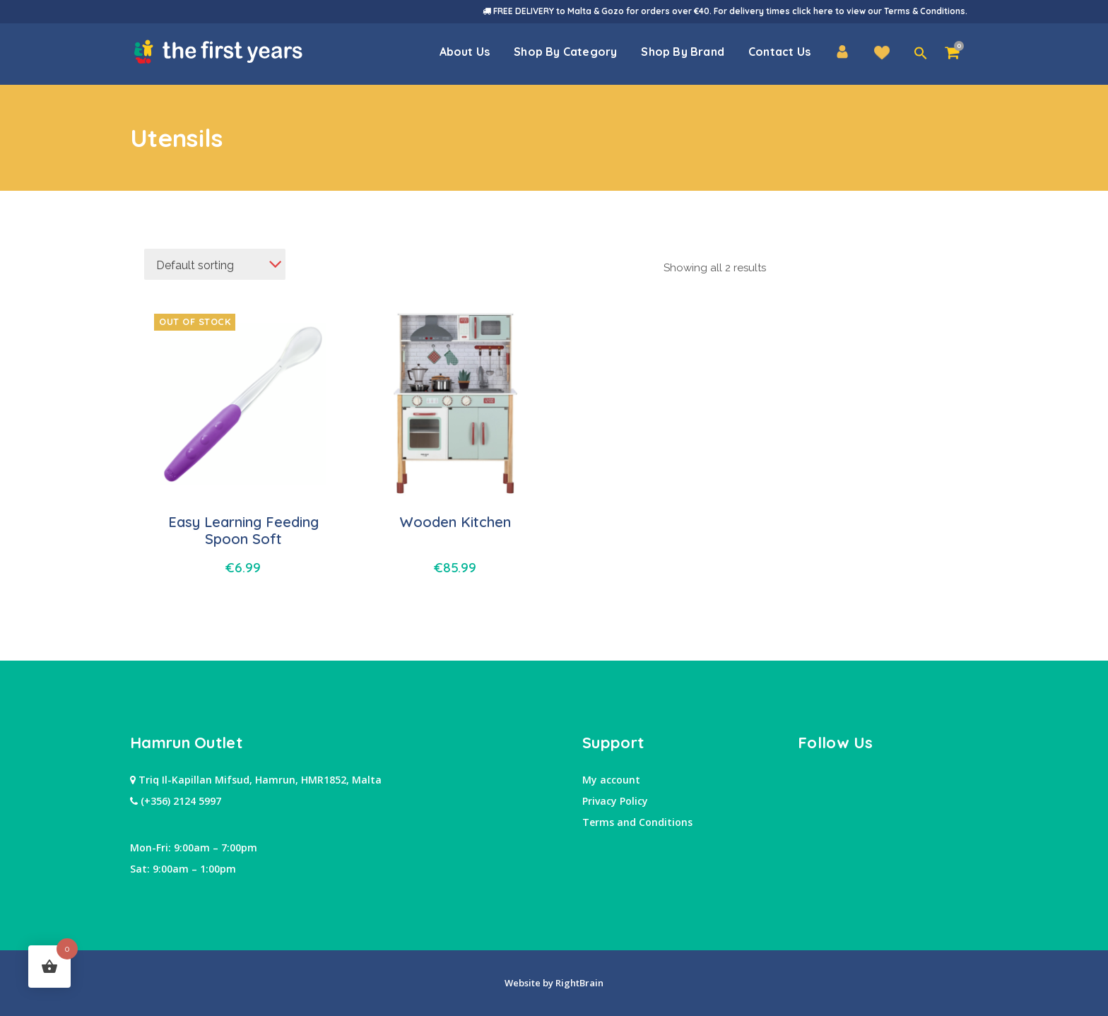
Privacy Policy (615, 801)
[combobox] (214, 264)
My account (611, 779)
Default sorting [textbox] (195, 265)
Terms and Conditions (637, 822)
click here (812, 11)
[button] (921, 53)
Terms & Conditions (924, 11)
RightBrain (578, 982)
